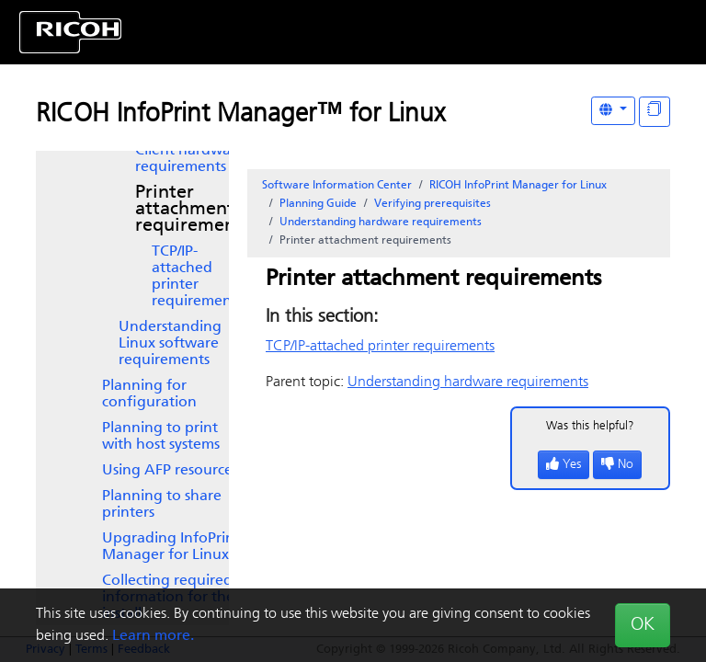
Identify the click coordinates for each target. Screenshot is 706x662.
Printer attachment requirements (192, 209)
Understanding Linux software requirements (170, 344)
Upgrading (171, 547)
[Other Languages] (613, 111)
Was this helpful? (590, 426)
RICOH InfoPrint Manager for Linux (518, 185)
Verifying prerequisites (432, 204)
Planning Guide (318, 204)
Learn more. (153, 636)
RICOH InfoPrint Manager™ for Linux (240, 115)
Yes (563, 465)
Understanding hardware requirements (380, 222)
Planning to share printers (162, 504)
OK (643, 625)
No (617, 465)
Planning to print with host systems (161, 436)
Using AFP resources (170, 470)
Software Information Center (337, 185)
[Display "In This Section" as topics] (654, 112)
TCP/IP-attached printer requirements (197, 277)
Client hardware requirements (190, 159)
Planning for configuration (149, 394)
